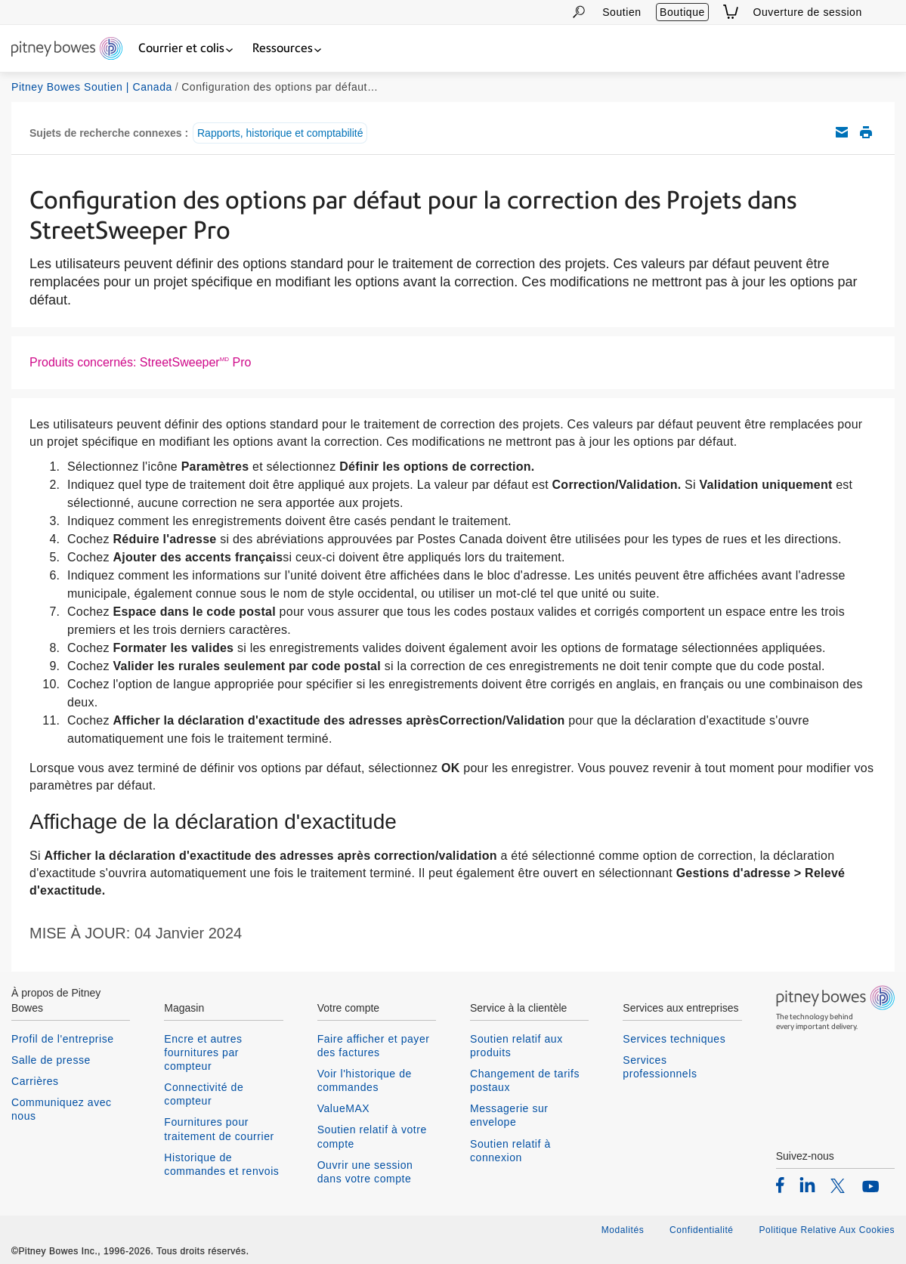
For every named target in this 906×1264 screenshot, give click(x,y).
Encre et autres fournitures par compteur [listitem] (203, 1052)
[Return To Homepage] (66, 49)
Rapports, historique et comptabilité (280, 133)
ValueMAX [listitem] (343, 1108)
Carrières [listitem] (35, 1081)
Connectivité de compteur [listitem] (203, 1094)
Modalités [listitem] (622, 1230)
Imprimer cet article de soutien (866, 132)
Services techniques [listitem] (674, 1039)
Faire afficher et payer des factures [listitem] (373, 1045)
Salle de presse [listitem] (51, 1060)
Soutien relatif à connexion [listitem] (510, 1151)
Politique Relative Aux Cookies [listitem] (827, 1230)
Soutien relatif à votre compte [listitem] (372, 1136)
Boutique (682, 12)
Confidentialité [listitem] (702, 1230)
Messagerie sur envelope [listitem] (509, 1115)
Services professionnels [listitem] (660, 1067)
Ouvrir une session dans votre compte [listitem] (365, 1172)
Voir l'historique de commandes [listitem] (364, 1080)
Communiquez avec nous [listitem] (61, 1109)
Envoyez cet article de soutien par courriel (842, 132)
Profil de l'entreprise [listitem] (62, 1039)
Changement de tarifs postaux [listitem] (525, 1080)
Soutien (621, 12)
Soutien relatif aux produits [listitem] (516, 1045)
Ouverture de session (807, 12)
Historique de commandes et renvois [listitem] (221, 1164)
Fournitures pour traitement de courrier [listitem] (219, 1129)
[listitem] (780, 1184)
